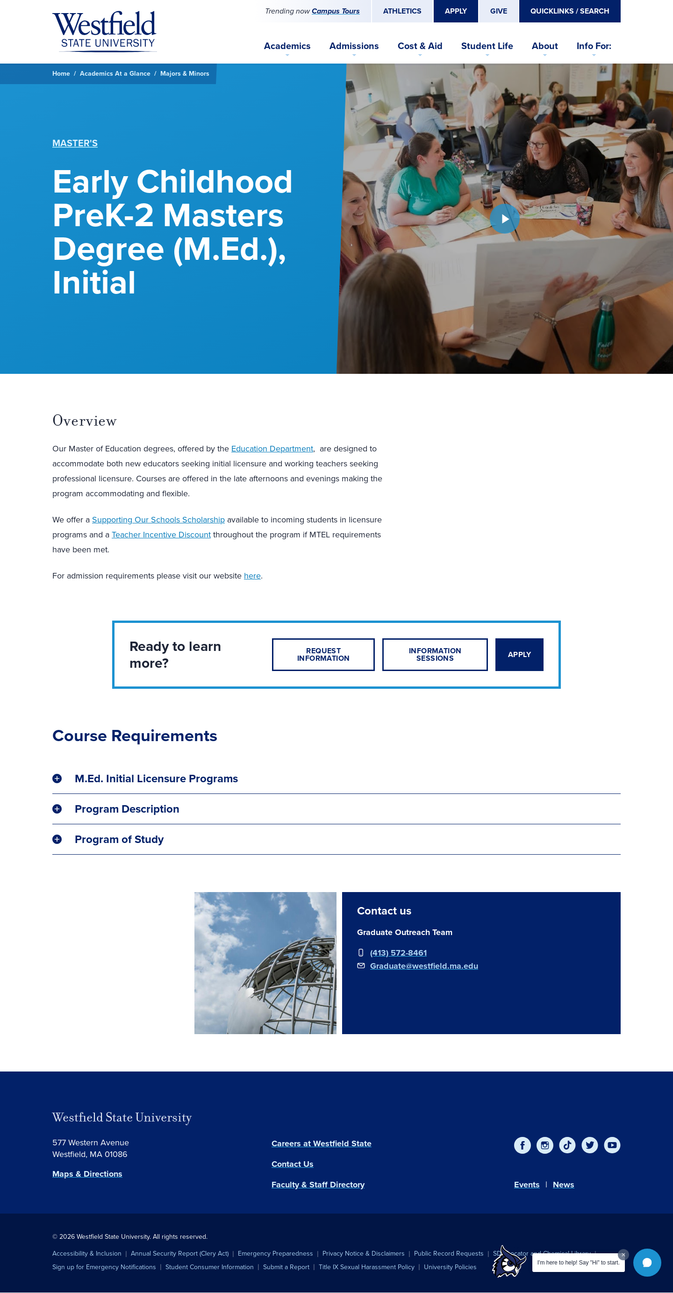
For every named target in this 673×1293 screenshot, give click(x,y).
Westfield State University (122, 1117)
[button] (647, 1263)
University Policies (450, 1267)
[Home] (104, 31)
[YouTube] (612, 1145)
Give (498, 11)
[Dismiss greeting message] (623, 1254)
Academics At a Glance (115, 74)
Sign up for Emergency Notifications (104, 1267)
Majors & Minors (184, 74)
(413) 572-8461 (398, 953)
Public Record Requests (449, 1253)
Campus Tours (336, 11)
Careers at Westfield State (322, 1143)
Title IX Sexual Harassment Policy (367, 1267)
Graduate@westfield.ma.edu (424, 966)
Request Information (323, 654)
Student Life (487, 46)
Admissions (354, 46)
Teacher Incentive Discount (161, 535)
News (563, 1185)
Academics (287, 46)
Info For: (594, 46)
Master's (75, 143)
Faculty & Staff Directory (318, 1185)
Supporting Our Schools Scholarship (158, 520)
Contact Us (293, 1164)
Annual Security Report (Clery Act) (180, 1253)
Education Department (272, 449)
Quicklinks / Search (569, 11)
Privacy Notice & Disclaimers (363, 1253)
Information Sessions (435, 654)
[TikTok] (567, 1145)
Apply (456, 11)
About (545, 46)
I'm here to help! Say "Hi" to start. (578, 1262)
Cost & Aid (420, 46)
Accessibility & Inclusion (87, 1253)
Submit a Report (286, 1267)
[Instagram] (545, 1145)
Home (61, 74)
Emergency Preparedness (275, 1253)
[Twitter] (589, 1145)
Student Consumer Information (209, 1267)
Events (527, 1185)
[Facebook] (522, 1145)
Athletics (402, 11)
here (252, 576)
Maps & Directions (87, 1174)
